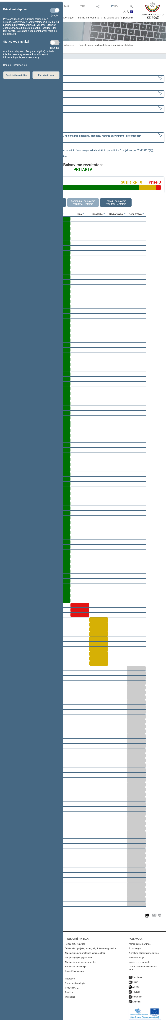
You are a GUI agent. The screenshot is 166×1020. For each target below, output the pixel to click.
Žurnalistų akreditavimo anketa (144, 951)
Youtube (136, 989)
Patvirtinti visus (46, 75)
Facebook (137, 975)
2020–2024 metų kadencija (18, 78)
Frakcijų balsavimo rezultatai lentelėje (116, 203)
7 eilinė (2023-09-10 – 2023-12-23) (22, 93)
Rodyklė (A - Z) (72, 985)
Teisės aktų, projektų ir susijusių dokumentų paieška (90, 946)
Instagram (137, 994)
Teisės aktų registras (75, 941)
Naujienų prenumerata (139, 960)
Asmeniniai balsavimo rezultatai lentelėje (83, 203)
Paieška (69, 990)
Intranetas (70, 994)
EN (116, 6)
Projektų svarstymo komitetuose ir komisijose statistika (106, 45)
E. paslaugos (135, 946)
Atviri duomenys (136, 955)
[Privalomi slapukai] (55, 10)
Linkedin (136, 999)
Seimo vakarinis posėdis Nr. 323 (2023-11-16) (28, 108)
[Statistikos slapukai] (55, 42)
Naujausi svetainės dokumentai (80, 960)
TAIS (66, 6)
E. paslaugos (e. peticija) (118, 17)
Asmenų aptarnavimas (139, 941)
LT (112, 6)
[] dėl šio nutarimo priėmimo (72, 137)
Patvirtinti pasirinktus (16, 75)
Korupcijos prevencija (75, 964)
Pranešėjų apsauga (74, 969)
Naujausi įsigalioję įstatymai (78, 955)
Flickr (135, 980)
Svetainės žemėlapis (75, 981)
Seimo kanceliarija (88, 17)
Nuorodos (70, 976)
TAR (82, 6)
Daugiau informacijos (15, 65)
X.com (135, 984)
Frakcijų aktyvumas (65, 45)
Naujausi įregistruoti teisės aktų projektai (85, 951)
